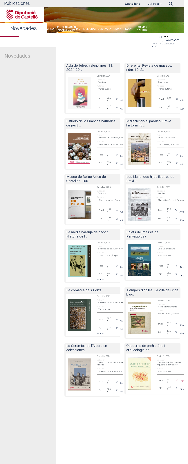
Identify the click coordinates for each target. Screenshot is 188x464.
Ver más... (101, 279)
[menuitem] (47, 29)
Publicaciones (17, 3)
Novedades (172, 40)
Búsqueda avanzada (163, 43)
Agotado (182, 380)
